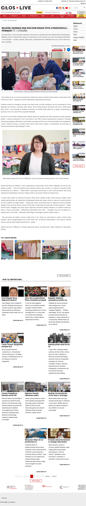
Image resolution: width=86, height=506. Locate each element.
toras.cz (12, 502)
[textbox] (78, 7)
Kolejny (47, 476)
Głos (5, 20)
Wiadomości (13, 20)
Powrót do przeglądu (64, 275)
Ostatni (54, 476)
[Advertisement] (36, 348)
